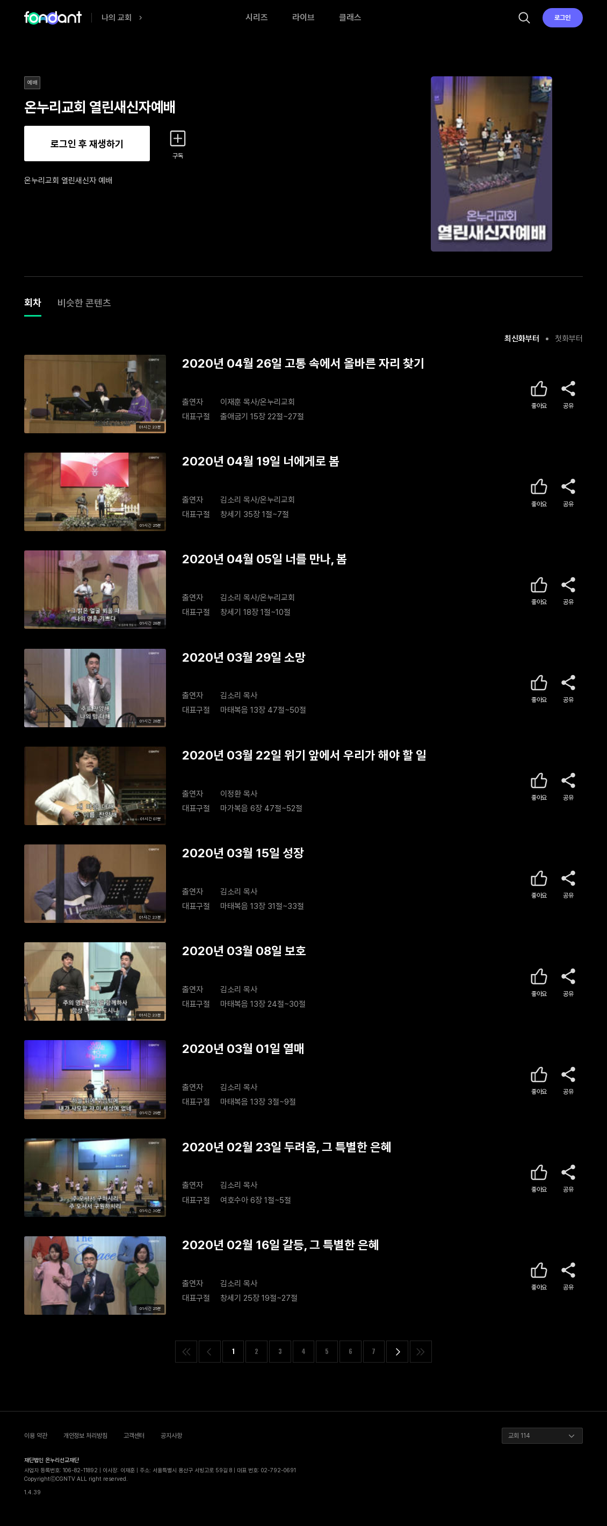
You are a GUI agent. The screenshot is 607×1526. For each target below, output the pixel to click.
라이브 (303, 17)
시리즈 (256, 17)
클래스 (350, 17)
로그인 (562, 18)
